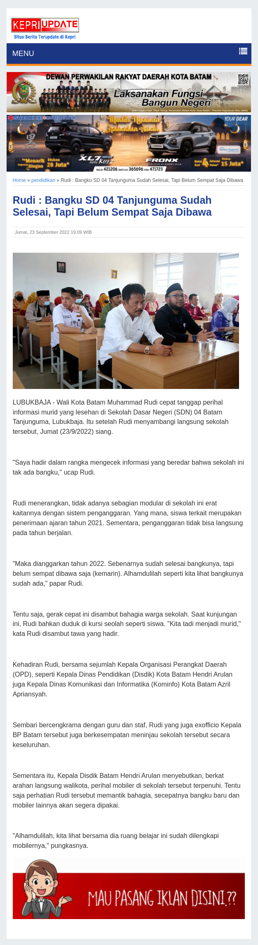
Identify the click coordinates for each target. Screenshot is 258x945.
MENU (23, 53)
